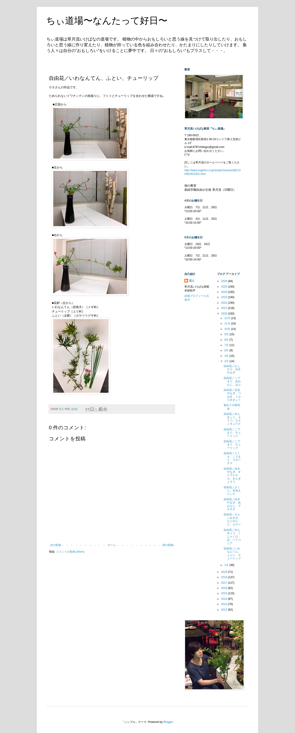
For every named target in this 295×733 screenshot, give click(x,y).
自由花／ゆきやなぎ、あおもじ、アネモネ (232, 504)
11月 (227, 323)
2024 (224, 292)
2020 (224, 313)
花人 (192, 280)
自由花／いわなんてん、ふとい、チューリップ (232, 553)
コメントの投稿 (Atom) (70, 551)
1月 (226, 565)
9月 (226, 334)
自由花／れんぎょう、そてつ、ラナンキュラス (232, 418)
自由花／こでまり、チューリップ (232, 433)
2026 (224, 281)
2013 (224, 604)
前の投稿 (168, 545)
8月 (226, 339)
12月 (227, 318)
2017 (224, 582)
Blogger (168, 722)
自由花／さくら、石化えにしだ (232, 491)
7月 (226, 345)
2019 (224, 572)
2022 (224, 302)
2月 (226, 361)
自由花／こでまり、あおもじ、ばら (232, 381)
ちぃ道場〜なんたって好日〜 (107, 20)
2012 (224, 609)
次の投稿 (55, 545)
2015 (224, 593)
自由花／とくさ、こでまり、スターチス (232, 458)
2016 (224, 588)
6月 (226, 350)
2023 (224, 297)
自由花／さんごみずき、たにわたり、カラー (232, 519)
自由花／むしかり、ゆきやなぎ (232, 369)
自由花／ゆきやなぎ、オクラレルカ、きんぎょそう (232, 475)
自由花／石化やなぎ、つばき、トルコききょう (232, 394)
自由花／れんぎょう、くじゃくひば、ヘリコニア (232, 536)
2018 (224, 577)
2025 (224, 286)
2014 (224, 598)
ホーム (112, 545)
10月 (227, 329)
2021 (224, 308)
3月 (226, 356)
